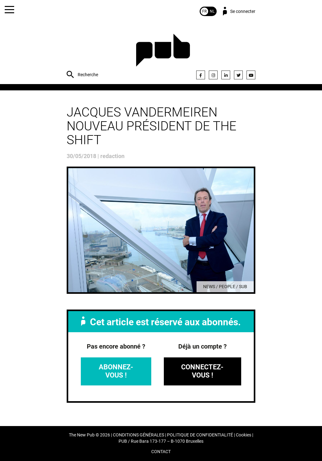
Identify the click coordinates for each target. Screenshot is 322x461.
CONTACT (161, 451)
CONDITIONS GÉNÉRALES (138, 435)
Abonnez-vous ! (116, 371)
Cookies (243, 435)
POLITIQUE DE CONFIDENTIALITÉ (200, 435)
